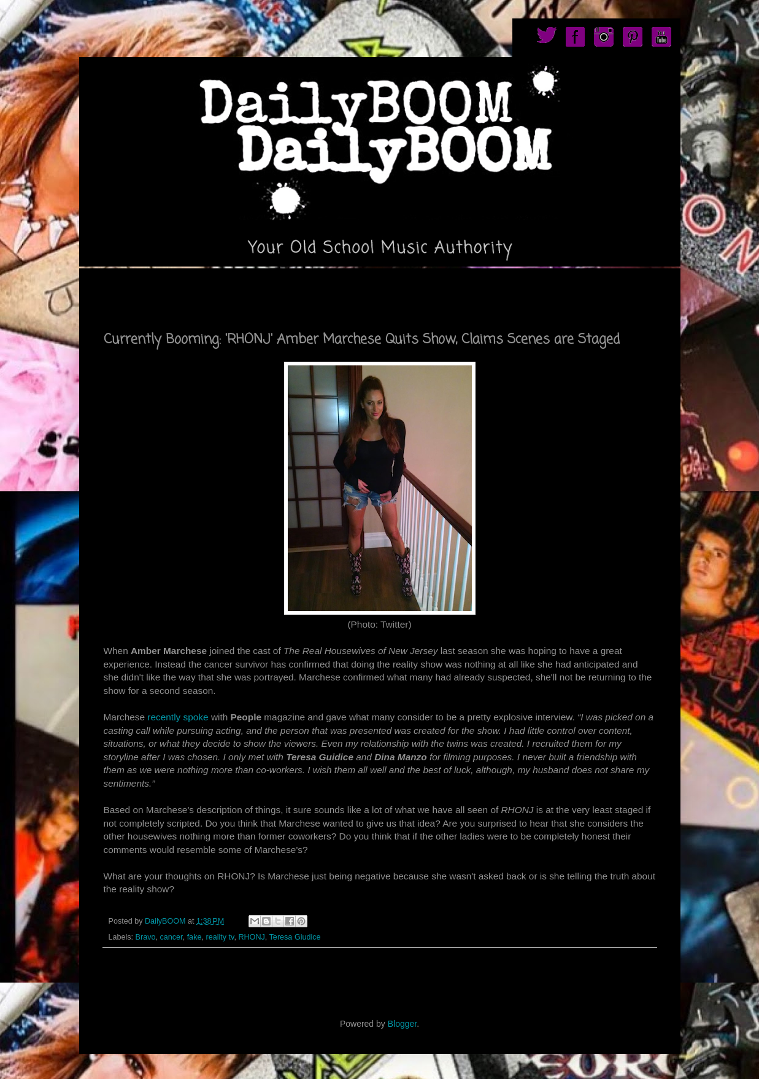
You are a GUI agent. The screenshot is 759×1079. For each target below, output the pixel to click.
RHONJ (251, 937)
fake (194, 937)
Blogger (402, 1024)
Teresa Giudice (295, 937)
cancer (171, 937)
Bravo (146, 937)
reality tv (220, 937)
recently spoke (178, 717)
